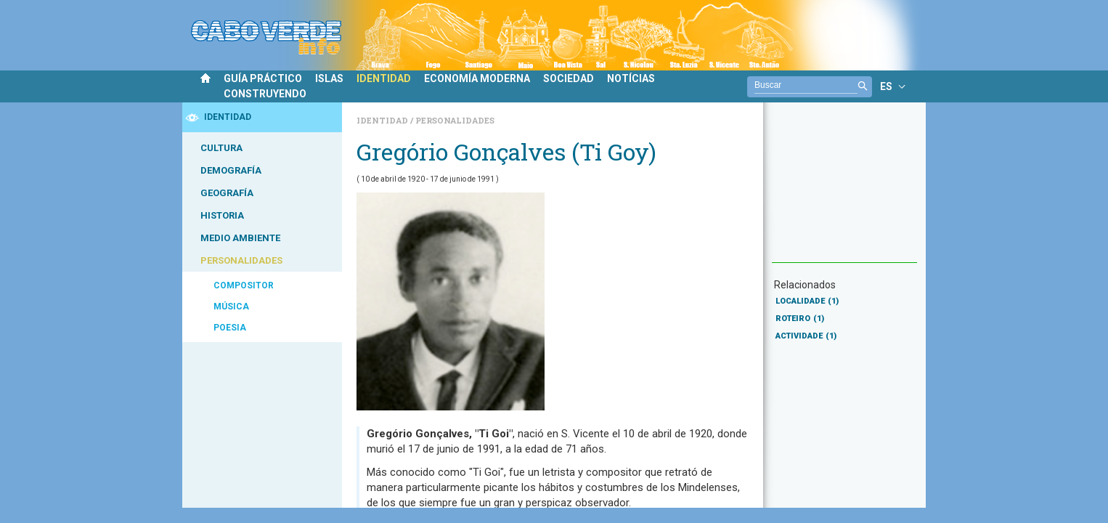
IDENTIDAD (384, 78)
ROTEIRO (799, 318)
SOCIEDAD (568, 78)
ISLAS (329, 78)
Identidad (383, 120)
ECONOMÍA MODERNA (477, 78)
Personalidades (454, 120)
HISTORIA (222, 215)
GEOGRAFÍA (226, 192)
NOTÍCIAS (631, 78)
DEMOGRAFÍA (230, 170)
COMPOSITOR (243, 285)
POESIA (229, 328)
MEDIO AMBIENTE (240, 237)
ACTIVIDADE (805, 336)
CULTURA (221, 147)
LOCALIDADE (807, 301)
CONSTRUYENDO (265, 94)
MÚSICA (231, 306)
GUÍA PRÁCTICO (263, 78)
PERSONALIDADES (241, 260)
